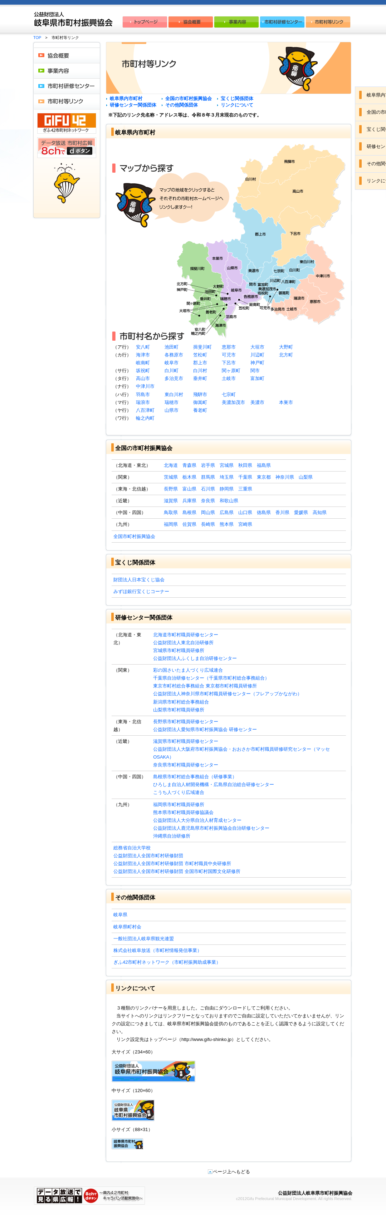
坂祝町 (143, 370)
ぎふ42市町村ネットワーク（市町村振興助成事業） (167, 962)
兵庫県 (189, 500)
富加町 (257, 378)
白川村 (200, 370)
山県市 (172, 410)
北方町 (286, 354)
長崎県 (208, 524)
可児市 (229, 354)
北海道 (171, 465)
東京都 (264, 477)
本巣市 (286, 402)
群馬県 (208, 477)
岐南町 (143, 362)
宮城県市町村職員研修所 (178, 650)
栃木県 (189, 477)
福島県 (264, 465)
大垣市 (257, 347)
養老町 (200, 410)
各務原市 (174, 354)
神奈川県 (284, 477)
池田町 (172, 347)
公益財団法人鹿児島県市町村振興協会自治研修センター (211, 828)
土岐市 (229, 378)
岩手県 (208, 465)
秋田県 (245, 465)
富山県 (189, 489)
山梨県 (306, 477)
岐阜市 (172, 362)
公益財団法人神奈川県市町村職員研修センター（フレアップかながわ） (227, 693)
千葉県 (245, 477)
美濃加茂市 (233, 402)
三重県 (245, 489)
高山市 (143, 378)
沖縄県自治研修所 (171, 836)
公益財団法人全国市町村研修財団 (148, 855)
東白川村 (174, 394)
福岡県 (171, 524)
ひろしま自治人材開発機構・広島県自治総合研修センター (213, 784)
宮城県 (227, 465)
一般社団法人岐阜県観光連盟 (143, 938)
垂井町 (200, 378)
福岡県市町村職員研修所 (178, 804)
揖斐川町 (202, 347)
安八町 (143, 347)
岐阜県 (120, 914)
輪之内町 (145, 418)
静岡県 (227, 489)
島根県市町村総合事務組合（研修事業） (195, 776)
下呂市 (229, 362)
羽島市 (143, 394)
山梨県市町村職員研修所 (178, 709)
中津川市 (145, 386)
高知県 (320, 512)
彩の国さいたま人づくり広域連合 (188, 670)
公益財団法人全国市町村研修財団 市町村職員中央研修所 (172, 863)
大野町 (286, 347)
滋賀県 (171, 500)
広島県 (227, 512)
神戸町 (257, 362)
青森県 (189, 465)
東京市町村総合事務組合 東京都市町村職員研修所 (205, 686)
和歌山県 (229, 500)
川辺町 (257, 354)
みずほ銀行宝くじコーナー (141, 591)
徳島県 (264, 512)
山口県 (245, 512)
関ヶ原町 (231, 370)
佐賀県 (189, 524)
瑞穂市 (172, 402)
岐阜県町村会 (127, 926)
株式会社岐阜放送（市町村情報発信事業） (157, 950)
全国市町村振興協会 (134, 536)
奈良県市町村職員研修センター (185, 765)
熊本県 (227, 524)
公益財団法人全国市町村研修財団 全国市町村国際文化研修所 (176, 871)
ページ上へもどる (228, 1171)
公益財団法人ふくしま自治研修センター (195, 658)
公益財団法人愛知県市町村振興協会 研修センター (205, 729)
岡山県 (208, 512)
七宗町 (229, 394)
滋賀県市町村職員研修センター (185, 741)
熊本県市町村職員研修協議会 (183, 812)
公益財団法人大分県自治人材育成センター (197, 820)
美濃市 (257, 402)
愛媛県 (301, 512)
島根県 (189, 512)
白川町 (172, 370)
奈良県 (208, 500)
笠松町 (200, 354)
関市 (255, 370)
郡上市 (200, 362)
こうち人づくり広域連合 (178, 792)
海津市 (143, 354)
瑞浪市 (143, 402)
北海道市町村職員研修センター (185, 634)
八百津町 (145, 410)
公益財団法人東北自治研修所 (183, 642)
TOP (37, 37)
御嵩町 (200, 402)
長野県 (171, 489)
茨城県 (171, 477)
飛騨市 (200, 394)
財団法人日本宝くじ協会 (139, 579)
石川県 (208, 489)
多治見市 (174, 378)
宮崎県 (245, 524)
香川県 (282, 512)
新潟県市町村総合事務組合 (181, 702)
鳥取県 (171, 512)
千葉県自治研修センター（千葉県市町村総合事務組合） (211, 678)
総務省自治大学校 (132, 847)
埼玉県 (227, 477)
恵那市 (229, 347)
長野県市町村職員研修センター (185, 721)
